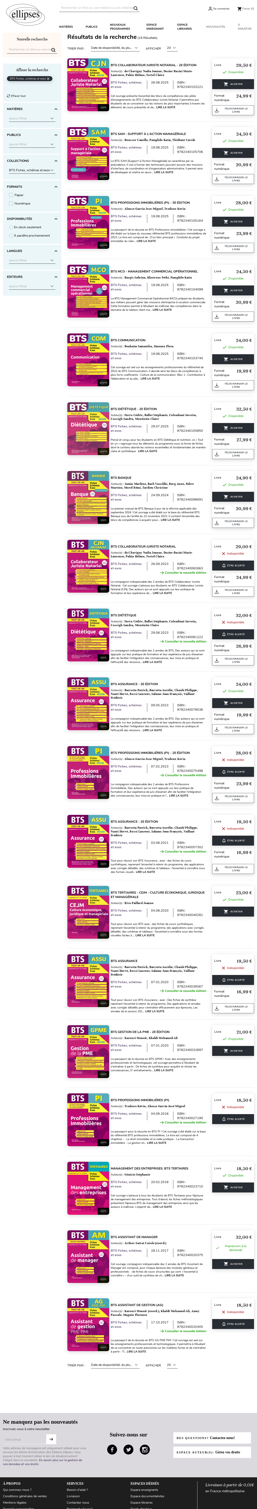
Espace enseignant (155, 27)
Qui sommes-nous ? (17, 1471)
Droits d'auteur (141, 1490)
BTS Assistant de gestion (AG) (141, 1287)
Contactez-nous (78, 1484)
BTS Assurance (128, 957)
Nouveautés (215, 27)
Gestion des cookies (17, 1496)
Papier (19, 195)
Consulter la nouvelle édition (183, 573)
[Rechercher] (99, 8)
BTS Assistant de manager (138, 1223)
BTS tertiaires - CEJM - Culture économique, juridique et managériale (153, 894)
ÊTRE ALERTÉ (233, 565)
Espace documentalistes (147, 1477)
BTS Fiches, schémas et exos (127, 84)
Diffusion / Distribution (146, 1496)
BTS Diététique (128, 615)
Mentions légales (14, 1484)
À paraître (245, 27)
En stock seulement (27, 227)
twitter (128, 1431)
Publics (91, 27)
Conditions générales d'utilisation (26, 1503)
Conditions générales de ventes (25, 1477)
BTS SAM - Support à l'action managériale (152, 134)
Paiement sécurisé (79, 1490)
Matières (66, 27)
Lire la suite (174, 107)
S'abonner (51, 1420)
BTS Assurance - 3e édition (138, 684)
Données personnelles (18, 1490)
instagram (145, 1431)
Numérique (22, 203)
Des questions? (207, 1419)
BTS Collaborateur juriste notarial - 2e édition (158, 65)
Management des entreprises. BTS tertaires (154, 1158)
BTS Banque (125, 478)
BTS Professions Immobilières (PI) (144, 1093)
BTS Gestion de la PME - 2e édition (144, 1028)
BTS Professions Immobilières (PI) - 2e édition (154, 753)
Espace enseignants (144, 1471)
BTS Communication (132, 340)
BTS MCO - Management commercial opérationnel (158, 271)
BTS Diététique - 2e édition (138, 409)
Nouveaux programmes (120, 27)
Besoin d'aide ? (77, 1471)
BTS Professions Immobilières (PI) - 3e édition (154, 203)
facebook (112, 1431)
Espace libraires (184, 27)
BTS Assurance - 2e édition (138, 821)
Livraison (73, 1477)
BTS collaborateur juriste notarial (147, 546)
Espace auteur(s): (210, 1433)
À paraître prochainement (32, 235)
